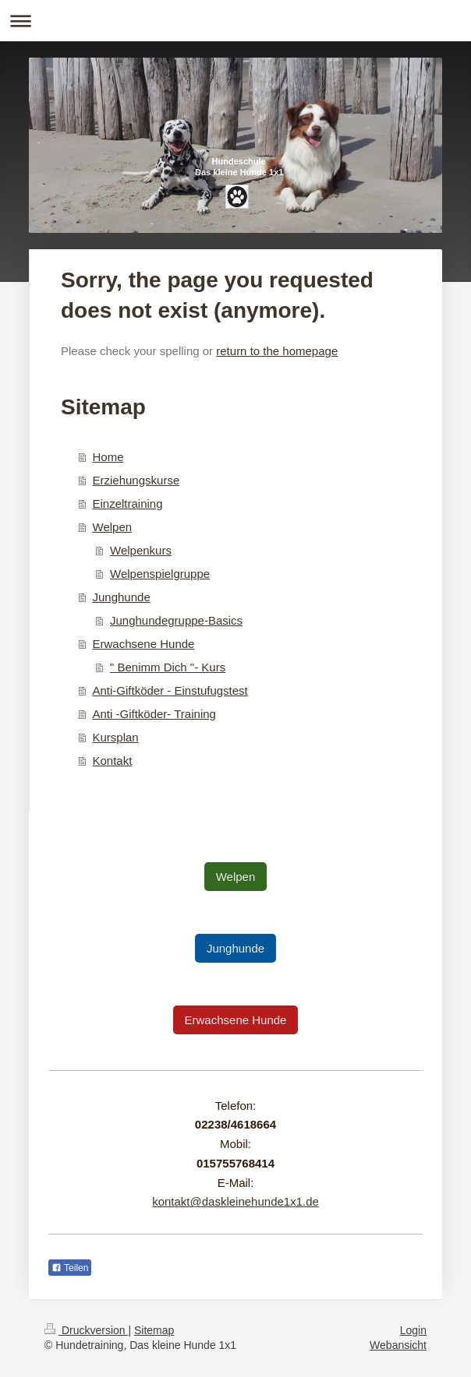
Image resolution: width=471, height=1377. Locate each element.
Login (413, 1330)
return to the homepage (277, 350)
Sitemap (154, 1330)
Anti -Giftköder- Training (154, 713)
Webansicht (398, 1345)
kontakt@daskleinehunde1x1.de (235, 1201)
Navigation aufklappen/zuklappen (235, 20)
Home (108, 456)
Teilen (69, 1268)
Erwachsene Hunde (144, 643)
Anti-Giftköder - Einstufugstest (170, 690)
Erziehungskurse (136, 480)
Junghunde (122, 597)
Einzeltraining (128, 503)
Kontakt (113, 760)
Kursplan (116, 737)
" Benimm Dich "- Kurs (167, 667)
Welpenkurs (141, 550)
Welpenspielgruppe (160, 573)
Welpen (113, 527)
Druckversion (86, 1330)
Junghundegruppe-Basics (176, 620)
